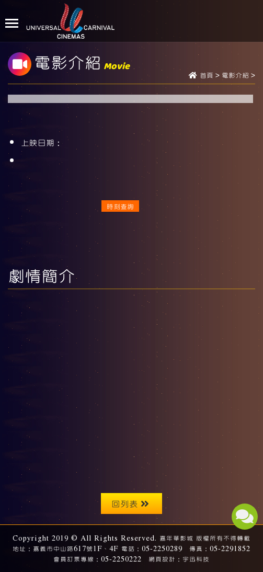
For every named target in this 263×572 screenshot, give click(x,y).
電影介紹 (235, 75)
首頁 (206, 75)
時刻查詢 (120, 206)
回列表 (130, 503)
